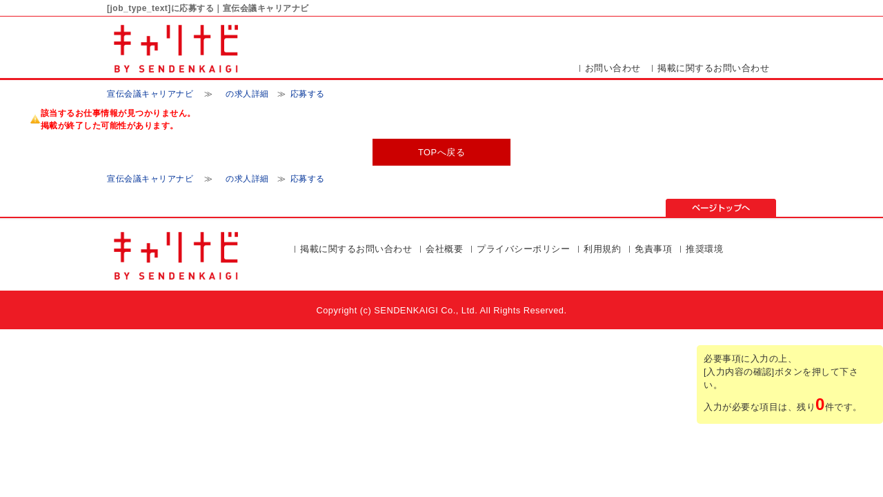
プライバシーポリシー (523, 249)
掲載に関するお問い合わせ (713, 68)
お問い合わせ (613, 68)
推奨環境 (704, 249)
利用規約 (602, 249)
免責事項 (653, 249)
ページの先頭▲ (721, 208)
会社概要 (444, 249)
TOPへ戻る (441, 152)
